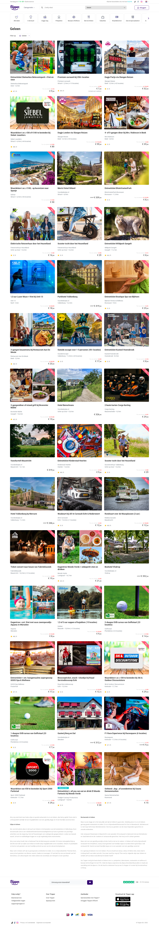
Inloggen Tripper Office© (89, 901)
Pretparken (59, 18)
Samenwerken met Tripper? (90, 898)
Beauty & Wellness (74, 18)
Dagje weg (44, 18)
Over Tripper (50, 898)
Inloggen (141, 8)
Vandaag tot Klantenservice (22, 1)
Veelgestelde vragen (18, 901)
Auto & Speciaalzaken (136, 18)
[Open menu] (29, 36)
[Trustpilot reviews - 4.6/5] (136, 882)
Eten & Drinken (90, 18)
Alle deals (16, 18)
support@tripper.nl (18, 904)
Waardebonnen (119, 18)
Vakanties (104, 18)
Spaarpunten (50, 901)
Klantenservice (16, 898)
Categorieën (28, 8)
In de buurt (31, 18)
